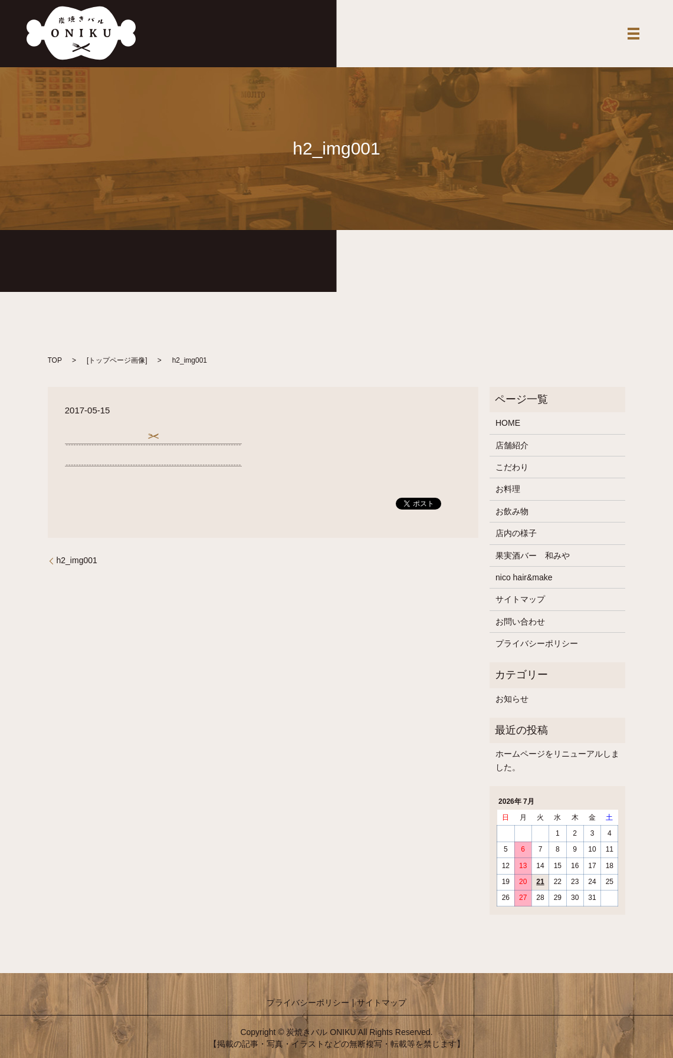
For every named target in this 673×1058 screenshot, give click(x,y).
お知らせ (511, 699)
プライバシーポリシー (536, 643)
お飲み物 (511, 511)
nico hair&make (524, 577)
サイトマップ (520, 599)
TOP (55, 360)
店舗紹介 (511, 445)
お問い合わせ (520, 621)
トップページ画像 (116, 360)
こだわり (511, 467)
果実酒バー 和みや (532, 555)
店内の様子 (516, 533)
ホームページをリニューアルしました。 (557, 760)
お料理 (507, 489)
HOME (507, 423)
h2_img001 (77, 560)
